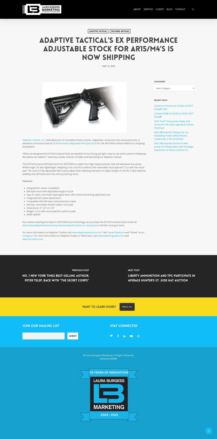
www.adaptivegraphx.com (111, 235)
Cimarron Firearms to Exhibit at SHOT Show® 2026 (173, 107)
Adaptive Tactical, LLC (33, 140)
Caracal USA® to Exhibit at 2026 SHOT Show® (174, 115)
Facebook (120, 232)
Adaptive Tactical (98, 31)
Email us (127, 307)
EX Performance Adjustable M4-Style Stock (75, 143)
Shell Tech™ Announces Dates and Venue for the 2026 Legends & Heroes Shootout (174, 124)
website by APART (108, 359)
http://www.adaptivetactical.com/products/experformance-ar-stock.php (59, 225)
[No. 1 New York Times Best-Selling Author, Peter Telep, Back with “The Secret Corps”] (54, 276)
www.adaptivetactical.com (85, 232)
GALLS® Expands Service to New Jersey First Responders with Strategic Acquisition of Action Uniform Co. (173, 146)
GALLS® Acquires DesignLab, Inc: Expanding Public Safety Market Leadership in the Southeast (171, 135)
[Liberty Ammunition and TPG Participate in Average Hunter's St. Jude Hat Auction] (162, 276)
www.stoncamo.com (32, 239)
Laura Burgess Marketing (99, 355)
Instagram (27, 235)
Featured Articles (120, 31)
